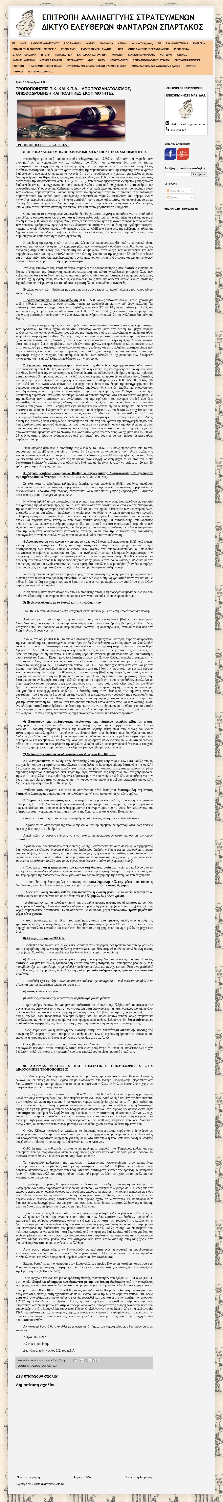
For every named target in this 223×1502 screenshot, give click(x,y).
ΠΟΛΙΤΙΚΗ (18, 66)
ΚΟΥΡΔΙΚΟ (166, 54)
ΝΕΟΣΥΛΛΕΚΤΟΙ (119, 60)
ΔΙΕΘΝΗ (122, 43)
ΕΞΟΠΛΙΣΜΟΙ (68, 49)
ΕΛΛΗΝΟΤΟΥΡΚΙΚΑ (177, 43)
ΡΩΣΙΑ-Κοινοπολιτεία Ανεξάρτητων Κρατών (156, 66)
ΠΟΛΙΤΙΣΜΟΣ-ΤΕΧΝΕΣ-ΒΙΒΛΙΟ (45, 66)
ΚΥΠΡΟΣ (182, 54)
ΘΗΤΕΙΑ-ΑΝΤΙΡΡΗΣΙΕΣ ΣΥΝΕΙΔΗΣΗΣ (148, 49)
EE (13, 43)
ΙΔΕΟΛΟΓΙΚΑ (181, 49)
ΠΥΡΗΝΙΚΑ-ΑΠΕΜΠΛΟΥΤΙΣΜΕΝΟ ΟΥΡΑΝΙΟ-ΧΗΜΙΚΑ (96, 66)
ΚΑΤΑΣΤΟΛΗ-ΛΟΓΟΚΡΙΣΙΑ (91, 54)
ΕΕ (159, 43)
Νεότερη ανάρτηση (28, 1477)
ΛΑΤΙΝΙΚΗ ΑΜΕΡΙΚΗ (23, 60)
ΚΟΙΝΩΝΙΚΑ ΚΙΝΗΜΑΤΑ (141, 54)
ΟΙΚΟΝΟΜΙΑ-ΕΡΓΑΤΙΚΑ (187, 60)
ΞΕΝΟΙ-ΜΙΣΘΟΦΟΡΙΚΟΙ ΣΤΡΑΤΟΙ (151, 60)
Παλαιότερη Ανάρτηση (138, 1477)
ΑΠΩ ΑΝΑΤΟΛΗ (72, 43)
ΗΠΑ (120, 49)
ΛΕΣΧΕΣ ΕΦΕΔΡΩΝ (51, 60)
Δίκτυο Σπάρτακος (142, 43)
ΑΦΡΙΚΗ (91, 43)
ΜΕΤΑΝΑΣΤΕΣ (75, 60)
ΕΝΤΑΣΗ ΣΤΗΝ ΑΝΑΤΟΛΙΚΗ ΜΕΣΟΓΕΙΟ (34, 49)
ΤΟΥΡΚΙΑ (17, 71)
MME (23, 43)
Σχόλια (172, 197)
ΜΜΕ (90, 60)
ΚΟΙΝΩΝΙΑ (117, 54)
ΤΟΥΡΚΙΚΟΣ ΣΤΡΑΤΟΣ (40, 71)
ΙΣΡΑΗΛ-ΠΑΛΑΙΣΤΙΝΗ (24, 54)
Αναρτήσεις (175, 190)
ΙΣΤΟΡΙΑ (46, 54)
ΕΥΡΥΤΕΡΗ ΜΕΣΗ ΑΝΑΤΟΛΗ (97, 49)
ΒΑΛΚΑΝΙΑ (106, 43)
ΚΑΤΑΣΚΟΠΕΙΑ (64, 54)
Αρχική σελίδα (82, 1477)
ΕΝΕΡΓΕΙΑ (199, 43)
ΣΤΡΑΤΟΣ (191, 66)
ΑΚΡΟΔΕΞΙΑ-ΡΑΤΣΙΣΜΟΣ (45, 43)
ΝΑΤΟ (101, 60)
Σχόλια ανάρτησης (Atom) (48, 1484)
